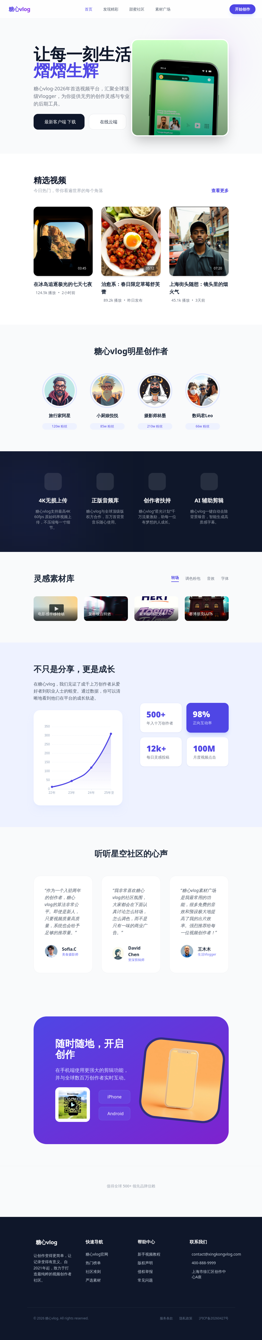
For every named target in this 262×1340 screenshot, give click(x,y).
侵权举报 (145, 1271)
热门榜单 (93, 1262)
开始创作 (242, 9)
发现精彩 (110, 9)
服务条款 (166, 1318)
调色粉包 (192, 578)
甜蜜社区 (136, 9)
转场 (175, 577)
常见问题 (145, 1280)
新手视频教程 (149, 1254)
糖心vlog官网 (97, 1254)
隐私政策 (185, 1318)
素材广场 (162, 9)
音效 (211, 578)
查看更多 (220, 190)
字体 (225, 578)
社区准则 (93, 1271)
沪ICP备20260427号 (214, 1318)
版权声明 (145, 1262)
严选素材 (93, 1280)
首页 (88, 9)
